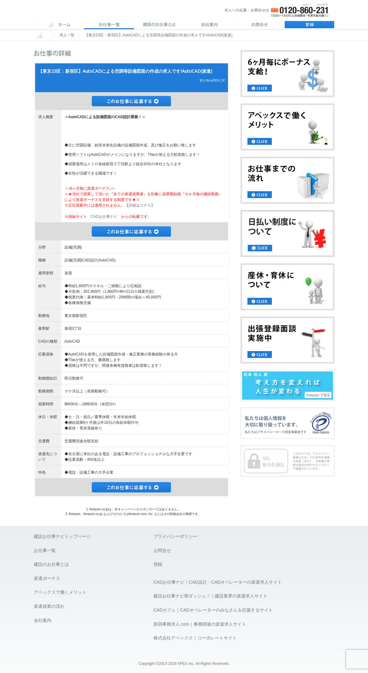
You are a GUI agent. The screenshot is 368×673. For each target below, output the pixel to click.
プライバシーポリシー (175, 536)
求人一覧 (67, 35)
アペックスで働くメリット (60, 592)
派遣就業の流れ (49, 606)
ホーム (59, 25)
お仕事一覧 (45, 550)
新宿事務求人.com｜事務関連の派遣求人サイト (199, 624)
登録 (309, 25)
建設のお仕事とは (51, 564)
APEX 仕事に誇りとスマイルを (78, 12)
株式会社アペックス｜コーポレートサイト (195, 637)
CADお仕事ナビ (104, 216)
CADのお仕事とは (159, 25)
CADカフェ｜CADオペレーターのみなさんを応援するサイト (213, 610)
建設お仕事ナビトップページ (62, 536)
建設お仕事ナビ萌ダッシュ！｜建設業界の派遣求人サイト (210, 595)
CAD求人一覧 (109, 25)
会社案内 (209, 25)
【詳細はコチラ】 (140, 205)
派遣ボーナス (47, 578)
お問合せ (259, 25)
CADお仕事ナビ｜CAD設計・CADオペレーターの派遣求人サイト (217, 582)
